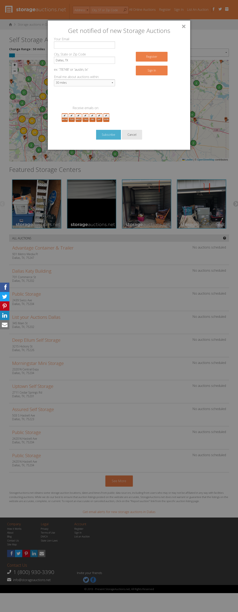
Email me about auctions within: (76, 77)
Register (151, 57)
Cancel (131, 135)
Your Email (61, 39)
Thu (85, 118)
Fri (92, 118)
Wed (78, 118)
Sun (106, 118)
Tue (72, 118)
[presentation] (85, 97)
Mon (64, 118)
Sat (99, 118)
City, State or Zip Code (70, 54)
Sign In (152, 70)
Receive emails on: (85, 108)
